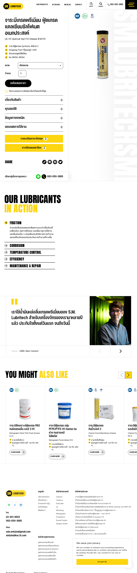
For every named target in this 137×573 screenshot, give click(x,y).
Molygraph (61, 514)
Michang (60, 510)
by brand (56, 4)
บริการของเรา (44, 497)
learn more (15, 452)
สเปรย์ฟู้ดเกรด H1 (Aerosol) (86, 527)
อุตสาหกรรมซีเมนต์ (45, 542)
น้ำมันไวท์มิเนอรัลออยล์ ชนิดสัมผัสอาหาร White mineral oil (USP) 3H (103, 507)
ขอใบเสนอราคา (18, 83)
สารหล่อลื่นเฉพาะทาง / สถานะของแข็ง (90, 534)
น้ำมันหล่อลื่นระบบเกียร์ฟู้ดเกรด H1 (89, 500)
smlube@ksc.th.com (16, 529)
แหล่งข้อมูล (42, 507)
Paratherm (60, 517)
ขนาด (7, 65)
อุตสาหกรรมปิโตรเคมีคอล (48, 546)
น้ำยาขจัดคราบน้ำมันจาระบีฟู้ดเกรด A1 (90, 520)
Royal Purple (61, 520)
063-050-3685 (55, 176)
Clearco (59, 500)
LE (57, 507)
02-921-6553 (13, 511)
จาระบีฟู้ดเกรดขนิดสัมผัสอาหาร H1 (89, 497)
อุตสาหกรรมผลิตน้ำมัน (47, 552)
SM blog (67, 5)
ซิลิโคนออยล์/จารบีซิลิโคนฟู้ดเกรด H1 (90, 524)
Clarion (59, 497)
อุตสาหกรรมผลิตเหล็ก (47, 556)
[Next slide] (120, 351)
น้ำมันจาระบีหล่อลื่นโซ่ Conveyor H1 (89, 517)
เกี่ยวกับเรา (42, 500)
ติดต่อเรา (41, 510)
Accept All (102, 562)
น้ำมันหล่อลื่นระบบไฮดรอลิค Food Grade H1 (93, 503)
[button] (128, 375)
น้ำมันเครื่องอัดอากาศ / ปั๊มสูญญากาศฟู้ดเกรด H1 (95, 510)
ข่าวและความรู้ (44, 503)
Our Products (42, 4)
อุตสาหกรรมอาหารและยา (48, 549)
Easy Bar (60, 503)
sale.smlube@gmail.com (18, 525)
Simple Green (62, 524)
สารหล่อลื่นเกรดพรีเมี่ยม (85, 530)
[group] (25, 425)
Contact (78, 5)
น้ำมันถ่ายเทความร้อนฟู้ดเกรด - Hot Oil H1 (92, 514)
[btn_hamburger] (131, 4)
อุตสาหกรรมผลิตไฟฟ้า (47, 559)
